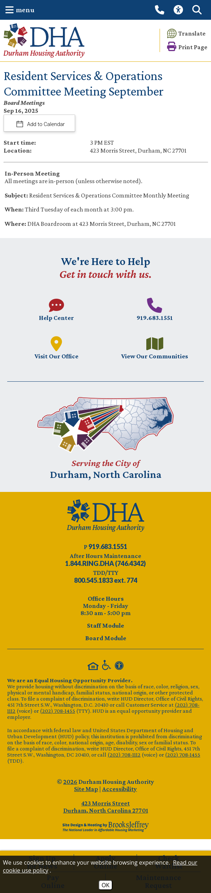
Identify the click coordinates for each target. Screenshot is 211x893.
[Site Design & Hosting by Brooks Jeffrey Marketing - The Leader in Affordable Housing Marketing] (105, 826)
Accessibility (119, 788)
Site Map (86, 788)
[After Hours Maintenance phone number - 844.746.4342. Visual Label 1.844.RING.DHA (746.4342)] (105, 563)
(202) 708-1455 (57, 711)
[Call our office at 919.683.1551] (160, 9)
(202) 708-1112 (124, 755)
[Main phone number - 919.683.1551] (155, 309)
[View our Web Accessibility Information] (179, 9)
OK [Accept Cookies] (105, 885)
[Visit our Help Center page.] (56, 309)
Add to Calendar (45, 124)
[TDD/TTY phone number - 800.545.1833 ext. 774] (105, 580)
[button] (18, 10)
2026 (70, 781)
